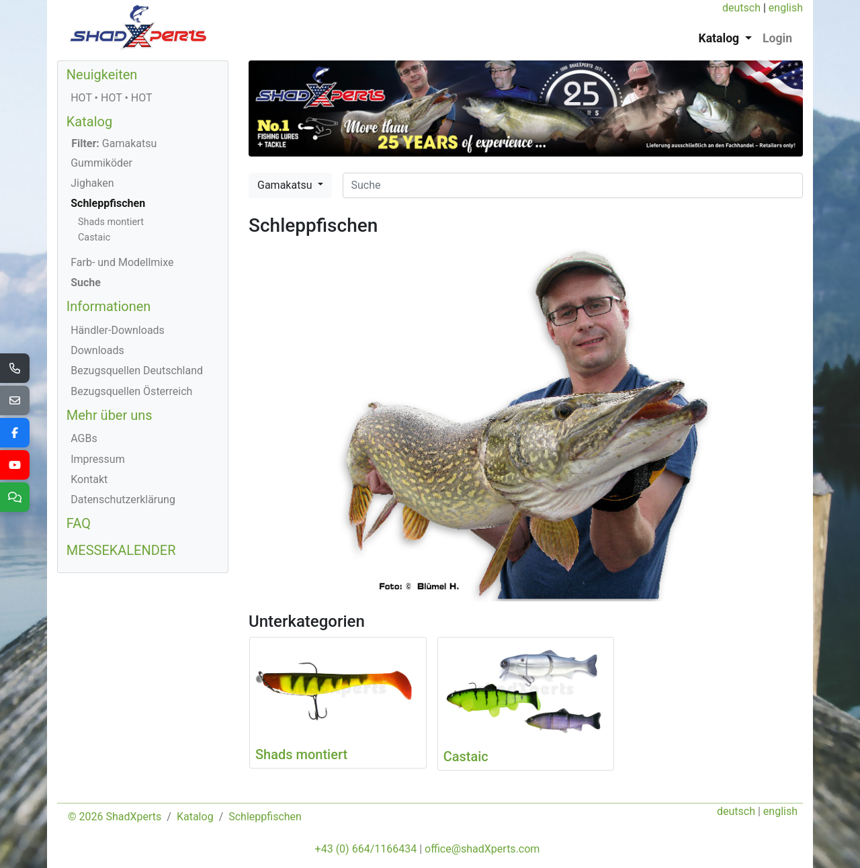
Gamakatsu (285, 185)
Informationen (109, 306)
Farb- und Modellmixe (122, 262)
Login (777, 38)
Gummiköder (101, 163)
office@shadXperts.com (482, 848)
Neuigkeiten (102, 75)
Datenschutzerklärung (123, 499)
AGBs (84, 438)
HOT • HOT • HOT (111, 97)
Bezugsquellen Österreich (131, 391)
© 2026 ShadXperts (114, 816)
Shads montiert (111, 222)
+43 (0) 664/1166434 (366, 848)
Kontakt (89, 479)
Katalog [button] (720, 38)
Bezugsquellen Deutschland (137, 370)
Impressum (98, 459)
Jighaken (92, 183)
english (786, 7)
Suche (86, 282)
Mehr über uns (110, 415)
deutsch (741, 7)
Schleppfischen (108, 203)
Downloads (97, 350)
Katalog (89, 122)
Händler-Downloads (118, 330)
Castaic (94, 237)
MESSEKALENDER (121, 550)
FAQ (79, 523)
